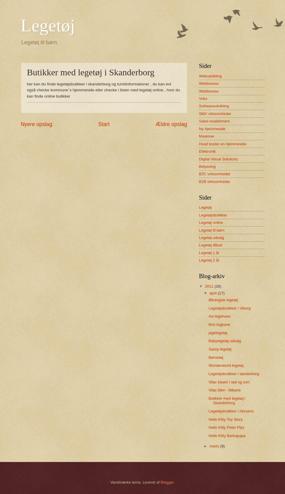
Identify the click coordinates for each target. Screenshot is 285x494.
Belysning (207, 166)
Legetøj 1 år (209, 253)
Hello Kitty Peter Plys (226, 427)
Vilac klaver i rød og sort (229, 382)
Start (103, 124)
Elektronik (207, 151)
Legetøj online (211, 222)
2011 (209, 286)
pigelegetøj (218, 333)
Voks (203, 98)
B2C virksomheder (215, 174)
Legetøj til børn (212, 230)
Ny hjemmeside (212, 129)
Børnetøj (216, 357)
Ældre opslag (171, 124)
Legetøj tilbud (210, 245)
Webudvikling (210, 76)
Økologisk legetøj (223, 300)
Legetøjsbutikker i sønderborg (234, 374)
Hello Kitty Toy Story (226, 419)
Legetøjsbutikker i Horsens (231, 411)
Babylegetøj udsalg (225, 341)
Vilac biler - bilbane (225, 390)
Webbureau (209, 83)
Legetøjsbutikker (213, 215)
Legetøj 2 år (209, 260)
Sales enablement (214, 121)
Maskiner (207, 136)
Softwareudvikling (214, 106)
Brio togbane (219, 324)
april (214, 293)
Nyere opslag (36, 124)
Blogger (167, 482)
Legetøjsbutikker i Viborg (230, 308)
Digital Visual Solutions (218, 159)
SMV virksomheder (215, 113)
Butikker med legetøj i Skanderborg (227, 400)
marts (215, 446)
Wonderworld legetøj (226, 365)
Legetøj (48, 25)
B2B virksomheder (214, 181)
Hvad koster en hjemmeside (223, 144)
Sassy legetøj (220, 349)
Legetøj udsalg (211, 237)
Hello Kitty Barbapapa (227, 436)
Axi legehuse (220, 316)
